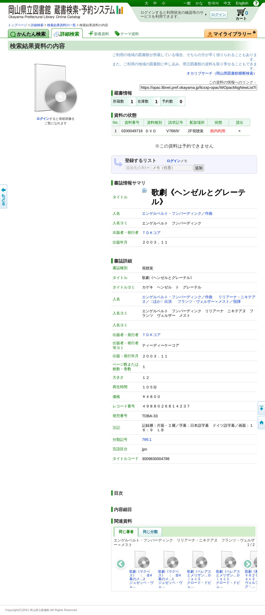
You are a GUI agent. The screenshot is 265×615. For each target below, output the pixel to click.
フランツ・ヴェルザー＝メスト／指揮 (209, 301)
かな (199, 3)
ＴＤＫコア (151, 233)
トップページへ (261, 422)
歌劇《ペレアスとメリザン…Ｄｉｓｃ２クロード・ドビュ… (199, 569)
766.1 (147, 439)
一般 (187, 3)
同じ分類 (150, 532)
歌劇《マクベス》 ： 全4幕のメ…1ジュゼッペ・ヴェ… (170, 569)
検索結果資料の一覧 (61, 25)
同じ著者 (126, 532)
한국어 (213, 3)
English (242, 3)
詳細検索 (37, 25)
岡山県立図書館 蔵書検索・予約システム (63, 11)
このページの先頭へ (261, 408)
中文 (227, 3)
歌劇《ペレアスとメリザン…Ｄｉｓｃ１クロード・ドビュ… (228, 569)
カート (239, 14)
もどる (4, 196)
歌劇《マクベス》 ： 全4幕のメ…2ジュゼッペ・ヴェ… (141, 569)
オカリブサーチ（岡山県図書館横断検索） (222, 73)
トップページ (17, 25)
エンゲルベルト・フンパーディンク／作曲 (177, 213)
